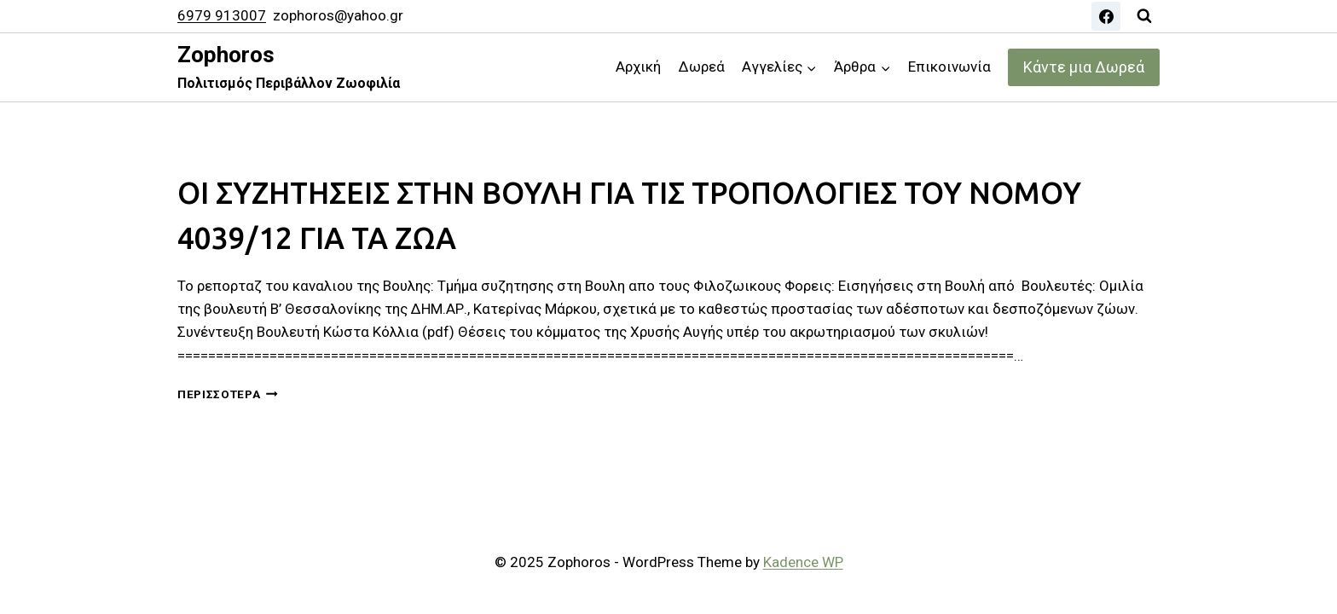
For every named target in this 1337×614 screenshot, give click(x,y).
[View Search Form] (1144, 16)
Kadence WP (803, 562)
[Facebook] (1105, 16)
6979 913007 (221, 15)
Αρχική (638, 66)
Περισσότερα (227, 394)
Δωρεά (702, 66)
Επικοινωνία (949, 66)
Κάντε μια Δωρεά (1083, 67)
